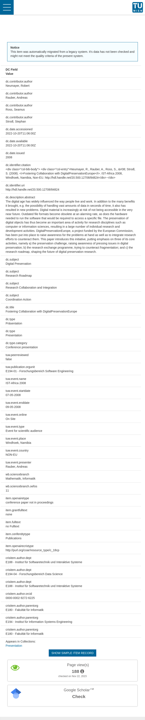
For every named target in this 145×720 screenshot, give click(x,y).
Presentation (14, 645)
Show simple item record (72, 653)
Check (78, 696)
